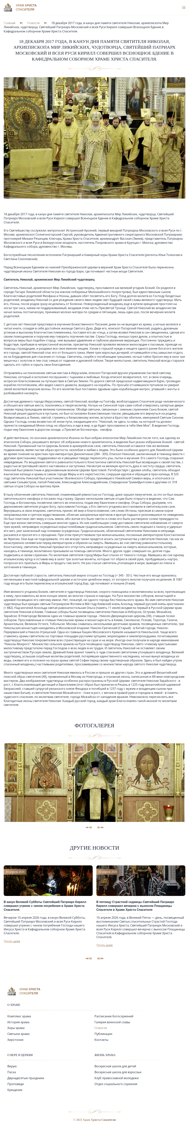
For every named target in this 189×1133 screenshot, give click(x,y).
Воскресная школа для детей (115, 1066)
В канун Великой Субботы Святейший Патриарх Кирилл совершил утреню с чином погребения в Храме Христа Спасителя (45, 905)
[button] (100, 958)
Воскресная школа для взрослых (117, 1072)
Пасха (11, 1072)
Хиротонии (15, 1040)
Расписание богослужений (113, 1016)
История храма (18, 1022)
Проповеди (15, 1084)
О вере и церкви (20, 1055)
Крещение (14, 1090)
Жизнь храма (105, 1055)
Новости (100, 1028)
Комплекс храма (19, 1016)
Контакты (101, 1040)
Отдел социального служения (115, 1084)
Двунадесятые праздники (25, 1078)
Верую (12, 1066)
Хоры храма (16, 1028)
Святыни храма (18, 1034)
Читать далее (12, 941)
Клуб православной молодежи (116, 1078)
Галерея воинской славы (112, 1022)
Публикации (103, 1034)
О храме (13, 1004)
